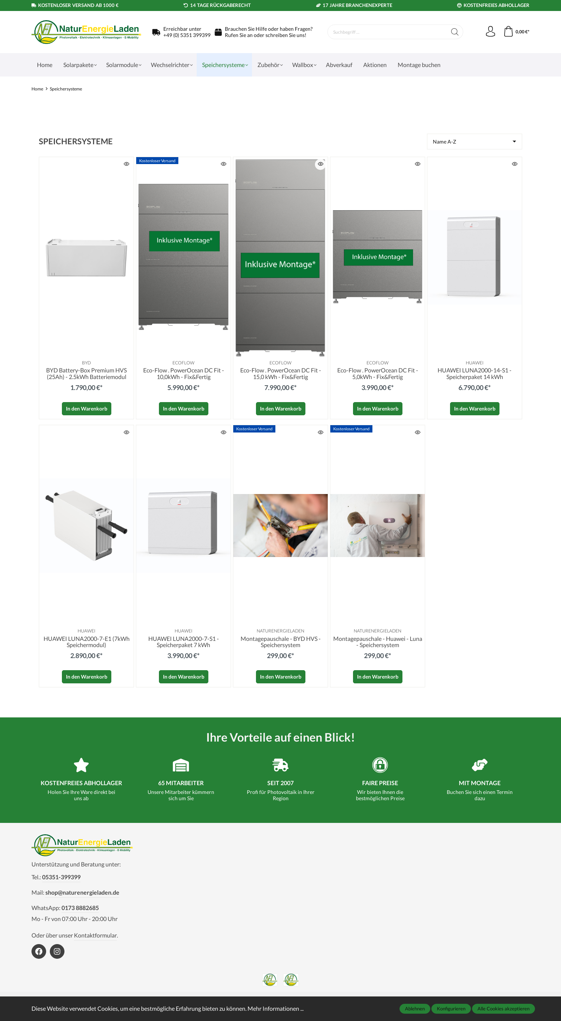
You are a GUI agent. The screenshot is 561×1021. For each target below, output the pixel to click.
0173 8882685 (80, 907)
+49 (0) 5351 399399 (187, 35)
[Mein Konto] (489, 32)
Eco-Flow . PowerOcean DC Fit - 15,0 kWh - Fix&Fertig (280, 373)
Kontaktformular (95, 935)
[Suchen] (454, 32)
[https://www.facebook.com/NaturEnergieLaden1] (38, 951)
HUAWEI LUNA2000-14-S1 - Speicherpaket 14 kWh (475, 373)
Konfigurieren (451, 1008)
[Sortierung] (474, 141)
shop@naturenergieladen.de (82, 892)
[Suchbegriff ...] (386, 32)
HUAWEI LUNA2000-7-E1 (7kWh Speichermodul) (87, 642)
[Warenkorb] (516, 32)
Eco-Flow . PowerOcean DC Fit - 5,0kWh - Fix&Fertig (377, 373)
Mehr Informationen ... (276, 1008)
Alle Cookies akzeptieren (504, 1008)
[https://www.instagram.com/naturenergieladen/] (57, 951)
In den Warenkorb (86, 408)
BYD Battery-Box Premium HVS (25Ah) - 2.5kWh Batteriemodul (86, 373)
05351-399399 (61, 877)
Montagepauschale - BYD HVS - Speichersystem (281, 642)
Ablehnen (415, 1008)
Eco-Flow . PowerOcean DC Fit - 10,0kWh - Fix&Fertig (183, 373)
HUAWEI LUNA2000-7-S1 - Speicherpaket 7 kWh (183, 642)
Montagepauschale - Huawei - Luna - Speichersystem (377, 642)
